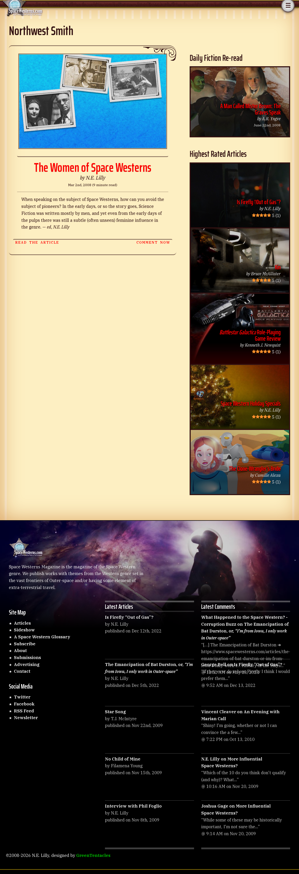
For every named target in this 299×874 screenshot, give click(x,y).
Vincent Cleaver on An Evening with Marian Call (240, 715)
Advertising (26, 664)
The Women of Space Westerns (92, 167)
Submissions (27, 657)
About (20, 650)
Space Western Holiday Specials (251, 403)
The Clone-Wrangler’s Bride (255, 469)
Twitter (22, 697)
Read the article (37, 242)
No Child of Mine (122, 759)
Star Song (115, 711)
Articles (22, 623)
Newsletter (26, 717)
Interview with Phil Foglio (133, 806)
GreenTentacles (93, 855)
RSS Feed (24, 710)
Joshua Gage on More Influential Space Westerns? (236, 809)
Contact (22, 671)
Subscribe (24, 643)
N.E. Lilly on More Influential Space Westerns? (231, 762)
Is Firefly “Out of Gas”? (259, 202)
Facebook (24, 703)
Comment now (153, 242)
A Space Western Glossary (42, 636)
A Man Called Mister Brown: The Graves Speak (250, 109)
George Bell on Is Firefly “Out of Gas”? (241, 664)
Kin (278, 267)
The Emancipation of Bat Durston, (149, 668)
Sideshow (24, 629)
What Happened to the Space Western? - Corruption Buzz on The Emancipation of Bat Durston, (245, 627)
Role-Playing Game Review (250, 335)
